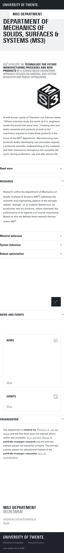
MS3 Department (27, 14)
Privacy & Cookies (36, 543)
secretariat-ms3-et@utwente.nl (19, 519)
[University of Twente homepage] (20, 4)
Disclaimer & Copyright (13, 543)
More (9, 382)
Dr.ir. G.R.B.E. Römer (38, 437)
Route (6, 523)
